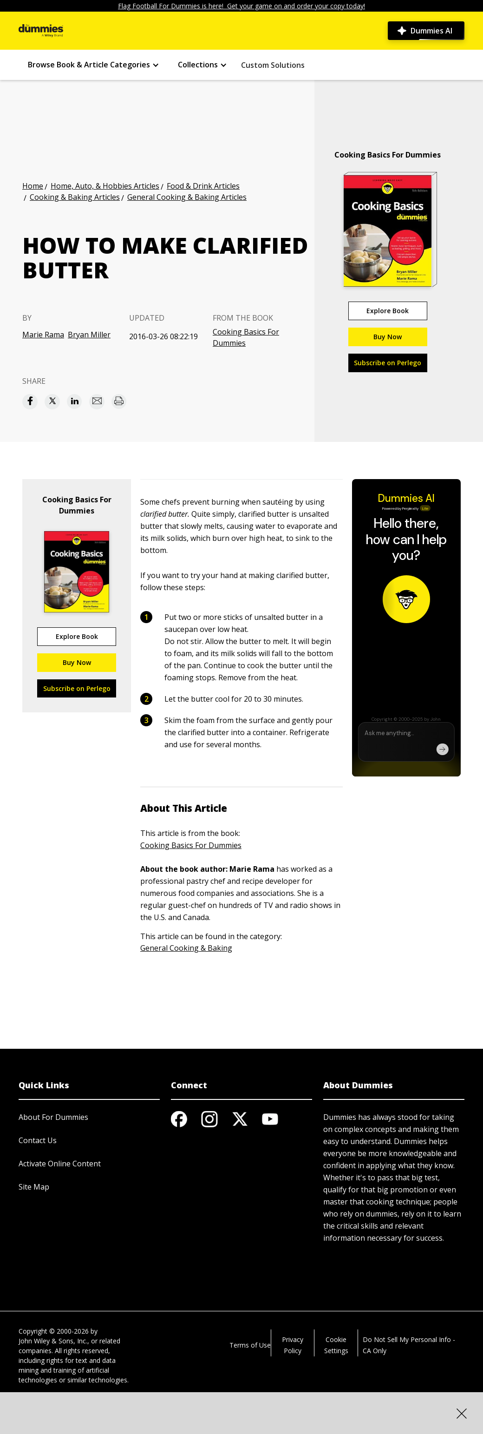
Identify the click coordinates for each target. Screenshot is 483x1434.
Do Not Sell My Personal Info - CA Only (409, 1345)
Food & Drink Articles (203, 186)
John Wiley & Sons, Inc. (53, 1340)
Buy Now (387, 336)
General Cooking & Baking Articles (187, 197)
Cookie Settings (336, 1345)
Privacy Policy (292, 1345)
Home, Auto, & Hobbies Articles (105, 186)
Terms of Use (250, 1345)
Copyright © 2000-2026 (54, 1331)
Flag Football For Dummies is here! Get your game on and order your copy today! (241, 5)
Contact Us (38, 1140)
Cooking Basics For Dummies (246, 337)
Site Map (34, 1187)
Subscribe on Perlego (387, 362)
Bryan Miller (89, 334)
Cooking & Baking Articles (75, 197)
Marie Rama (43, 334)
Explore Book (387, 310)
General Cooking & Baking (186, 948)
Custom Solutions (273, 65)
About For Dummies (53, 1117)
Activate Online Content (60, 1163)
